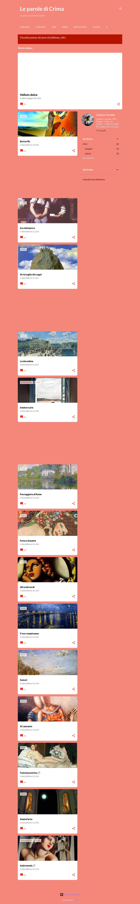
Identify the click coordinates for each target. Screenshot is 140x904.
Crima (65, 27)
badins (76, 900)
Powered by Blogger (70, 894)
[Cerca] (120, 8)
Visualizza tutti (27, 41)
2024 (85, 144)
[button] (118, 104)
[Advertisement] (46, 177)
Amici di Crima (80, 27)
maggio (88, 149)
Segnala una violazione (94, 179)
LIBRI (54, 27)
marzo (88, 153)
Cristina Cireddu (105, 115)
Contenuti (41, 27)
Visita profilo (101, 131)
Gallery (96, 27)
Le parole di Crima (42, 8)
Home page (25, 27)
